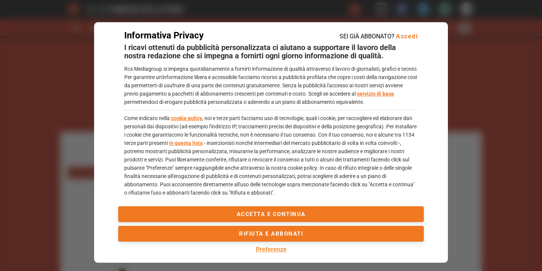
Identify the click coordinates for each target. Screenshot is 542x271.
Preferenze (271, 249)
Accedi (407, 36)
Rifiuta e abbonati (271, 233)
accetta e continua (271, 214)
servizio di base (375, 94)
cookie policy (186, 118)
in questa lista (186, 143)
